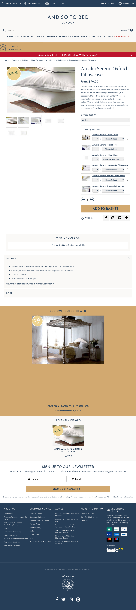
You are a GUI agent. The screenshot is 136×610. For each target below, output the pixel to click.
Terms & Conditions (37, 514)
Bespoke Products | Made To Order (15, 518)
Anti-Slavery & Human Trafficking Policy (13, 524)
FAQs (32, 531)
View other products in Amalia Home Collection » (30, 283)
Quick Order (34, 534)
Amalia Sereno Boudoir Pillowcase (108, 175)
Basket (126, 30)
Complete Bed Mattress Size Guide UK (66, 542)
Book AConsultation (15, 47)
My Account (108, 3)
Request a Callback (12, 545)
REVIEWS (64, 36)
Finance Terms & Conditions (41, 521)
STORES (108, 36)
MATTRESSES (22, 36)
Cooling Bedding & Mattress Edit (66, 520)
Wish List (126, 3)
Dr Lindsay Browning (12, 532)
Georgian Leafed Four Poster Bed (68, 406)
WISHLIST (87, 218)
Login (32, 538)
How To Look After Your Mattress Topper (64, 537)
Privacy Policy (112, 497)
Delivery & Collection (38, 517)
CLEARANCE (121, 36)
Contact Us (54, 3)
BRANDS (86, 36)
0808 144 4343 (11, 3)
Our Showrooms (10, 535)
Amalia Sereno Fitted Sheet (105, 155)
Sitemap (84, 521)
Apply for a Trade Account (40, 541)
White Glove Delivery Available (70, 245)
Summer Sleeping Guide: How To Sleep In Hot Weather (67, 526)
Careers (7, 528)
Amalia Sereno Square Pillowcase (108, 186)
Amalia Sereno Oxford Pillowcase (68, 450)
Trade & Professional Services (16, 538)
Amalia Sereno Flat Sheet (104, 144)
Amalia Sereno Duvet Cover (105, 134)
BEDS (10, 36)
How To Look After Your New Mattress (67, 515)
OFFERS (74, 36)
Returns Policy (35, 527)
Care (9, 293)
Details (11, 258)
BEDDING (36, 36)
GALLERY (97, 36)
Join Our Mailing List (89, 517)
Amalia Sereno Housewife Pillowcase (110, 165)
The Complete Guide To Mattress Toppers (64, 531)
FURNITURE (50, 36)
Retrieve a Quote (88, 514)
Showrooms (33, 3)
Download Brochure (12, 542)
